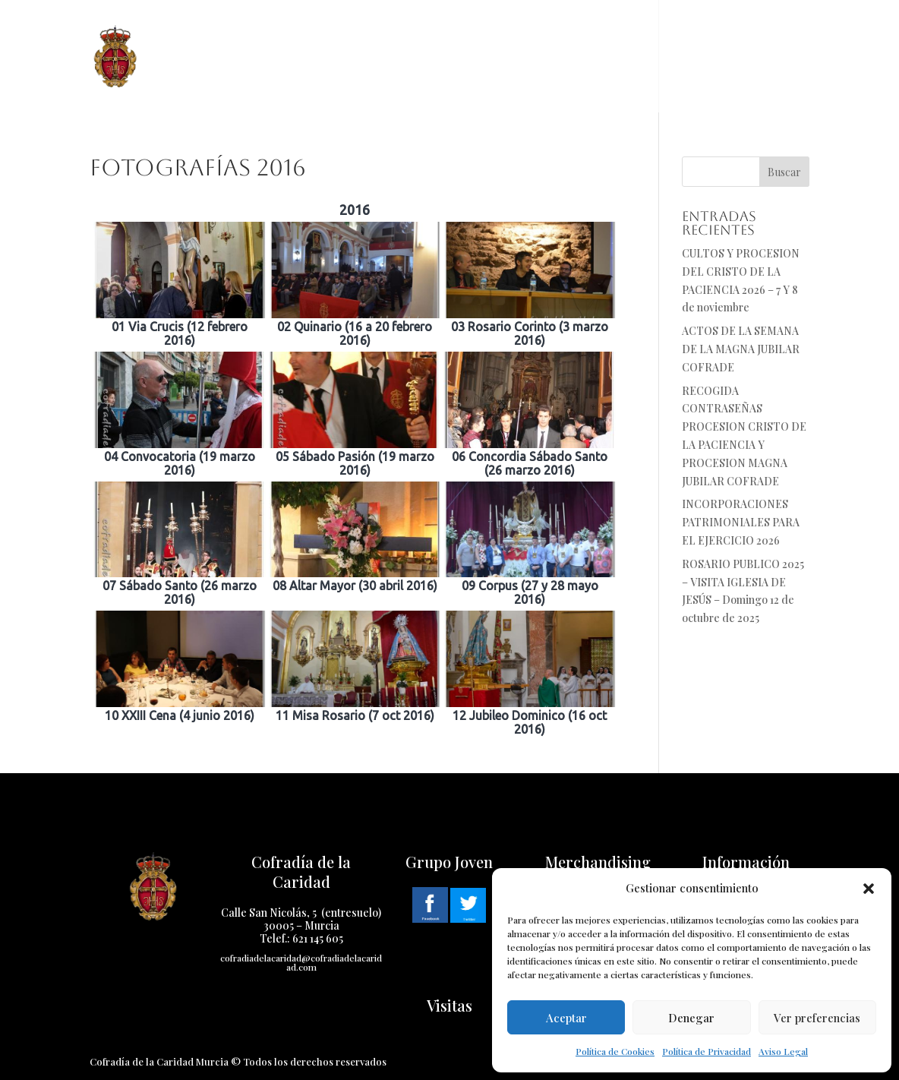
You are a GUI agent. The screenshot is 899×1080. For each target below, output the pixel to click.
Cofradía (254, 36)
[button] (868, 888)
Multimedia (610, 36)
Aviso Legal (783, 1051)
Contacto (711, 36)
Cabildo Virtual (216, 77)
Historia (342, 36)
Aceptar (566, 1017)
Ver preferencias (817, 1017)
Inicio (188, 36)
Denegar (691, 1017)
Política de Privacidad (706, 1051)
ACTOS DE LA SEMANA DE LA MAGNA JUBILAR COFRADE (741, 349)
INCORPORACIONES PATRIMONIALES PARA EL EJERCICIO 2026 (741, 522)
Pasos (420, 36)
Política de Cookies (615, 1051)
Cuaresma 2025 (499, 36)
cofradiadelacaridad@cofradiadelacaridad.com (301, 962)
